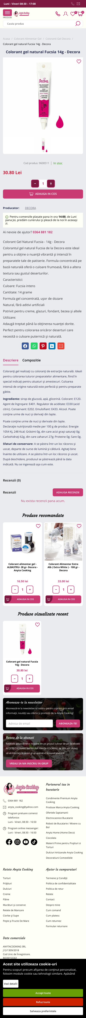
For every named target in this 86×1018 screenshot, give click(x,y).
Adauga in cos (43, 194)
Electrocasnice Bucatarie (59, 818)
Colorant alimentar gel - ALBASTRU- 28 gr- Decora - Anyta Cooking (22, 567)
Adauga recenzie (67, 492)
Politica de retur (55, 888)
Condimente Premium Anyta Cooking (61, 800)
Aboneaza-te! (68, 723)
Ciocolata (51, 838)
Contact (50, 899)
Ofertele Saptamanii (57, 812)
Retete (49, 894)
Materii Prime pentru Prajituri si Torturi (63, 845)
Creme (6, 894)
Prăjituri (7, 883)
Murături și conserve (14, 905)
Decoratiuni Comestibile (59, 857)
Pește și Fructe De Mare (16, 921)
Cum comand (53, 910)
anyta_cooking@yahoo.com (20, 807)
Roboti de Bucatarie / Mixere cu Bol (63, 825)
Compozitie (31, 360)
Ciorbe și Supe (11, 915)
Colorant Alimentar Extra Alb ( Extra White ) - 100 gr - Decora (63, 567)
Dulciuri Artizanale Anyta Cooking (64, 852)
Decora (30, 208)
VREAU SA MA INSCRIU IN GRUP (29, 763)
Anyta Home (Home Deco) (60, 832)
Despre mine (53, 905)
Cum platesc (53, 915)
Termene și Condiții (56, 878)
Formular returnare (56, 926)
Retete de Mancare (13, 910)
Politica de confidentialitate (61, 883)
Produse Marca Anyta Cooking (62, 807)
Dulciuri (7, 888)
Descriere (10, 360)
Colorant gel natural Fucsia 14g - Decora (22, 663)
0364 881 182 (43, 232)
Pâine (6, 899)
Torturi (7, 878)
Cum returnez (53, 921)
